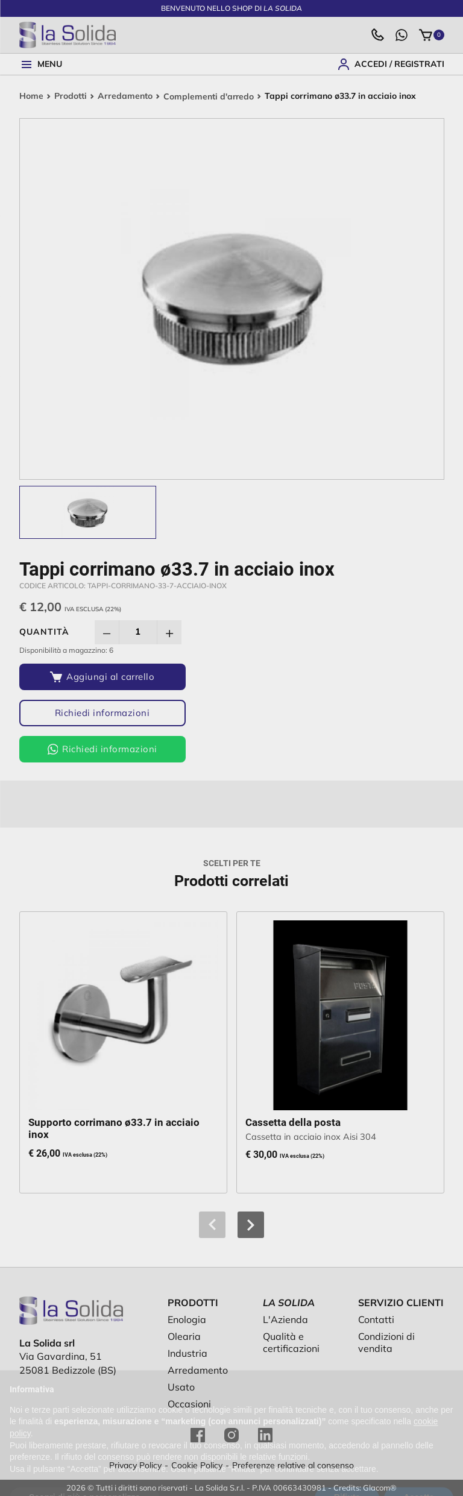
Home (31, 96)
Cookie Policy (196, 1465)
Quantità (44, 631)
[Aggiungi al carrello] (96, 677)
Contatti (376, 1319)
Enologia (187, 1319)
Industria (187, 1353)
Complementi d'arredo (209, 96)
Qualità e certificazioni (291, 1342)
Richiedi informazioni (96, 712)
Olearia (184, 1336)
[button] (251, 1225)
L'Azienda (285, 1319)
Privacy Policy (135, 1465)
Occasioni (189, 1404)
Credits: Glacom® (365, 1487)
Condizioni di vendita (386, 1342)
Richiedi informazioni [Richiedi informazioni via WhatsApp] (96, 749)
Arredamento (125, 96)
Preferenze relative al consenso (293, 1465)
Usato (181, 1387)
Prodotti (70, 96)
